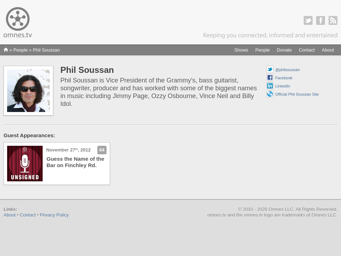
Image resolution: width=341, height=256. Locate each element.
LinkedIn (282, 86)
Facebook (283, 78)
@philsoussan (287, 70)
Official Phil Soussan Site (297, 94)
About (328, 50)
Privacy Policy (54, 215)
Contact (307, 50)
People (262, 50)
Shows (241, 50)
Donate (284, 50)
